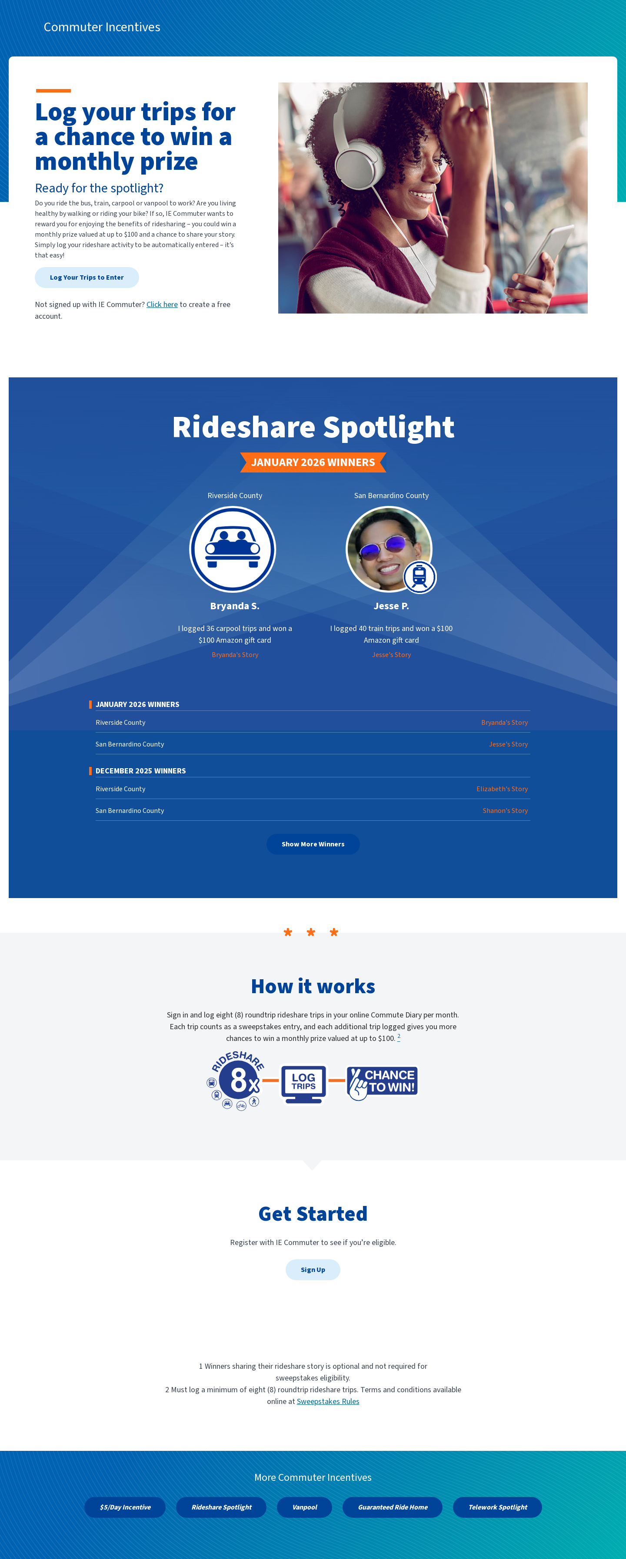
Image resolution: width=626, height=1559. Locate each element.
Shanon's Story (505, 811)
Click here (162, 304)
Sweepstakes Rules (328, 1401)
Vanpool (304, 1507)
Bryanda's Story (235, 655)
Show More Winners (313, 844)
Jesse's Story (391, 655)
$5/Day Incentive (125, 1507)
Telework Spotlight (497, 1507)
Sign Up (313, 1270)
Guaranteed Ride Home (392, 1507)
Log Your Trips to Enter (87, 277)
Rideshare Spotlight (221, 1507)
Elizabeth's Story (502, 789)
